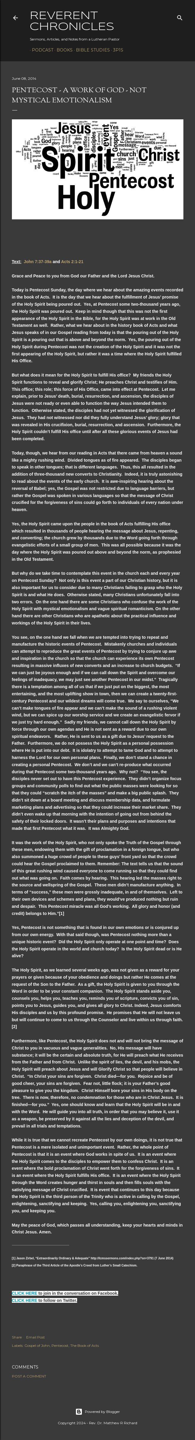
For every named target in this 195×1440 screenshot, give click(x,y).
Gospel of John (37, 1345)
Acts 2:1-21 (72, 261)
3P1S (116, 50)
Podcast (40, 50)
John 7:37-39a (38, 261)
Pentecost (60, 1345)
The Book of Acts (84, 1345)
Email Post (35, 1337)
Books (62, 50)
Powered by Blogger (97, 1411)
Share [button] (17, 1337)
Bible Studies (91, 50)
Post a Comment (29, 1376)
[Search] (179, 16)
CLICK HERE (25, 1293)
